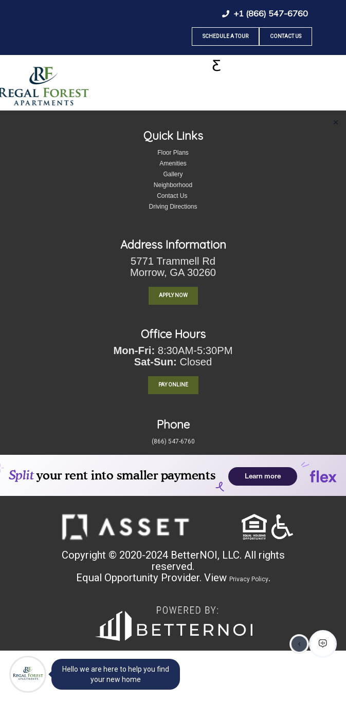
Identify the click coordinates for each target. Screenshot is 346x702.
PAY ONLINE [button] (173, 384)
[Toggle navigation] (216, 66)
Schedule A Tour (225, 36)
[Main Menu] (27, 674)
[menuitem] (28, 535)
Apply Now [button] (173, 295)
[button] (126, 526)
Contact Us (285, 36)
